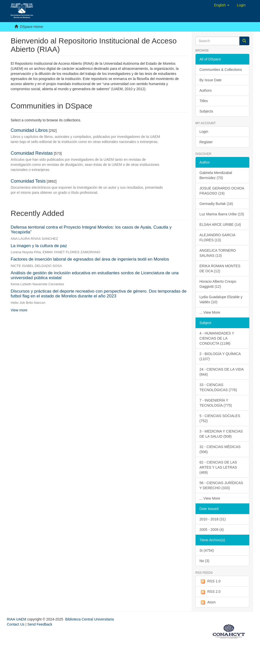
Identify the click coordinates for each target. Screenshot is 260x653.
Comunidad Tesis (28, 181)
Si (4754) (207, 550)
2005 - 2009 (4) (212, 530)
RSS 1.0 (210, 581)
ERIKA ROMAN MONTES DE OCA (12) (220, 268)
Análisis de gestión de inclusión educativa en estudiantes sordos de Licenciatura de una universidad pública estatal (95, 275)
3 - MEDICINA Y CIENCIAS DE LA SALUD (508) (221, 433)
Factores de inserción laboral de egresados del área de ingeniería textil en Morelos (90, 259)
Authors (206, 90)
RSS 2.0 (210, 592)
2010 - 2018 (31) (213, 519)
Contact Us (15, 624)
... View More (210, 312)
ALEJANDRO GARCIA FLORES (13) (218, 237)
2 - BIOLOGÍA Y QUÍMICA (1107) (220, 356)
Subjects (206, 111)
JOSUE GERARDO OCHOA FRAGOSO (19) (222, 190)
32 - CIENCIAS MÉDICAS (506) (220, 449)
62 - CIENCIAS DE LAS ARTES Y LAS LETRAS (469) (218, 467)
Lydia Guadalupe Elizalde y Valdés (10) (221, 299)
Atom (208, 602)
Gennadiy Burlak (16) (216, 204)
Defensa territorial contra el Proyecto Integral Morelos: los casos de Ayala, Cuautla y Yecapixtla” (91, 229)
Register (206, 142)
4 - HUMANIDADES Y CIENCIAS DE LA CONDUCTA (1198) (217, 338)
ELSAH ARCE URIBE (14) (220, 224)
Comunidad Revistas (32, 153)
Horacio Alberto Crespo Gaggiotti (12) (218, 284)
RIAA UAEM (17, 619)
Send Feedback (39, 624)
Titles (204, 101)
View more (19, 310)
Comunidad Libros (29, 130)
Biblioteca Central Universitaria (89, 619)
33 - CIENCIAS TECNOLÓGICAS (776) (218, 387)
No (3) (204, 561)
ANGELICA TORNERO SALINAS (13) (218, 253)
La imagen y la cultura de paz (39, 245)
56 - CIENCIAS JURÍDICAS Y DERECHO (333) (221, 485)
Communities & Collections (221, 70)
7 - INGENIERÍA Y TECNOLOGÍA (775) (216, 402)
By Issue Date (211, 80)
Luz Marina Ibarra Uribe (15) (222, 214)
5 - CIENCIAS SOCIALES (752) (220, 418)
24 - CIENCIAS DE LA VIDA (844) (222, 371)
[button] (221, 5)
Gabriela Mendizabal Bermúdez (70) (216, 175)
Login (204, 132)
